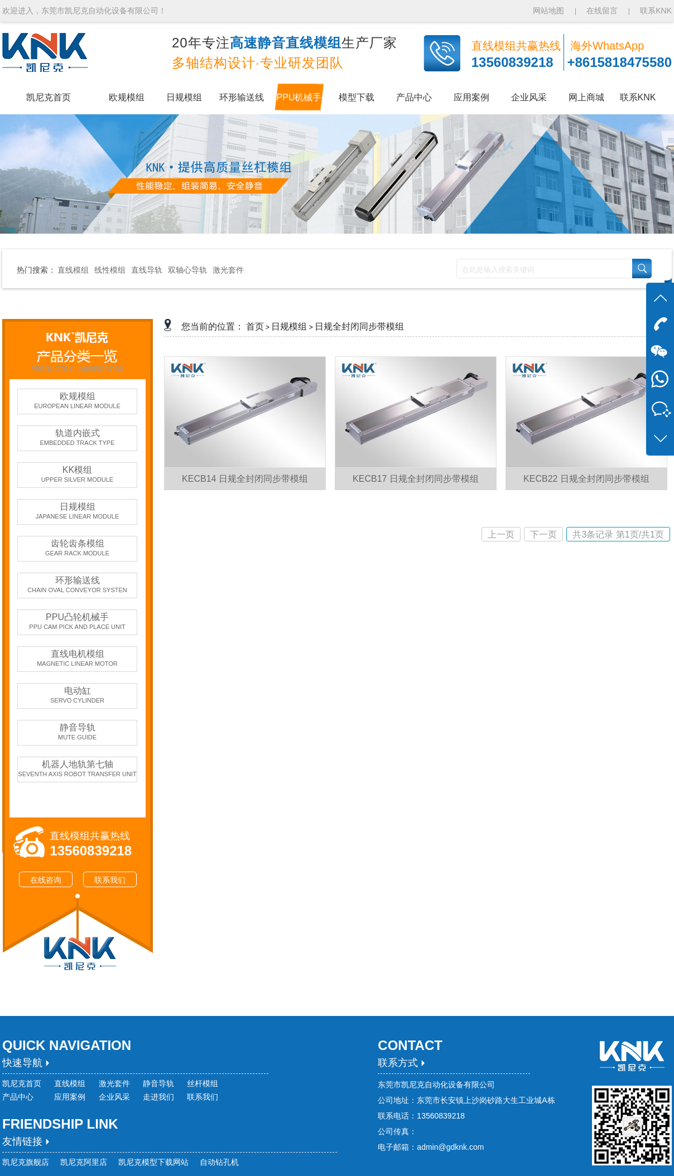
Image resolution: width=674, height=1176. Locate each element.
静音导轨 (158, 1083)
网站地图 (549, 10)
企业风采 (114, 1096)
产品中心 (17, 1096)
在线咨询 (45, 879)
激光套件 (228, 269)
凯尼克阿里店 (83, 1162)
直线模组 (73, 269)
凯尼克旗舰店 (25, 1162)
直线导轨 (146, 269)
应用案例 (69, 1096)
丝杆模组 (202, 1083)
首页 (255, 326)
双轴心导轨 (187, 269)
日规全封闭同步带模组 (359, 326)
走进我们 (158, 1096)
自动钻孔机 (219, 1162)
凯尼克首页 (21, 1083)
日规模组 (289, 326)
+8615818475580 (619, 62)
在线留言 (602, 10)
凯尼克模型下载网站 (153, 1162)
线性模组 (110, 269)
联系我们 (110, 879)
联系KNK (656, 10)
